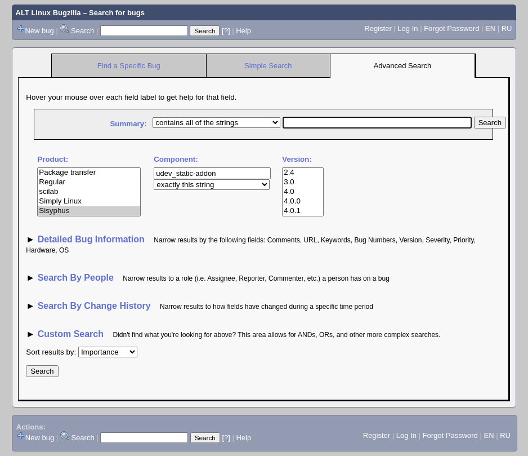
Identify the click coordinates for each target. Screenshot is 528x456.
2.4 (303, 173)
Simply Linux (89, 201)
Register (377, 28)
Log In (407, 28)
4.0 (303, 192)
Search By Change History (94, 306)
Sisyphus (89, 211)
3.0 (303, 182)
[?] (226, 30)
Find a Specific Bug (128, 65)
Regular (89, 182)
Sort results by (50, 352)
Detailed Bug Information (92, 239)
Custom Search (71, 334)
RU (507, 28)
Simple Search (268, 65)
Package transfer (89, 173)
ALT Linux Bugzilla (48, 12)
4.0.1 (303, 211)
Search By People (76, 277)
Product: (52, 159)
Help (243, 30)
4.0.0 (303, 201)
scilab (89, 192)
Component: (176, 159)
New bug (39, 30)
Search (82, 30)
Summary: (128, 123)
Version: (297, 159)
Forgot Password (451, 28)
